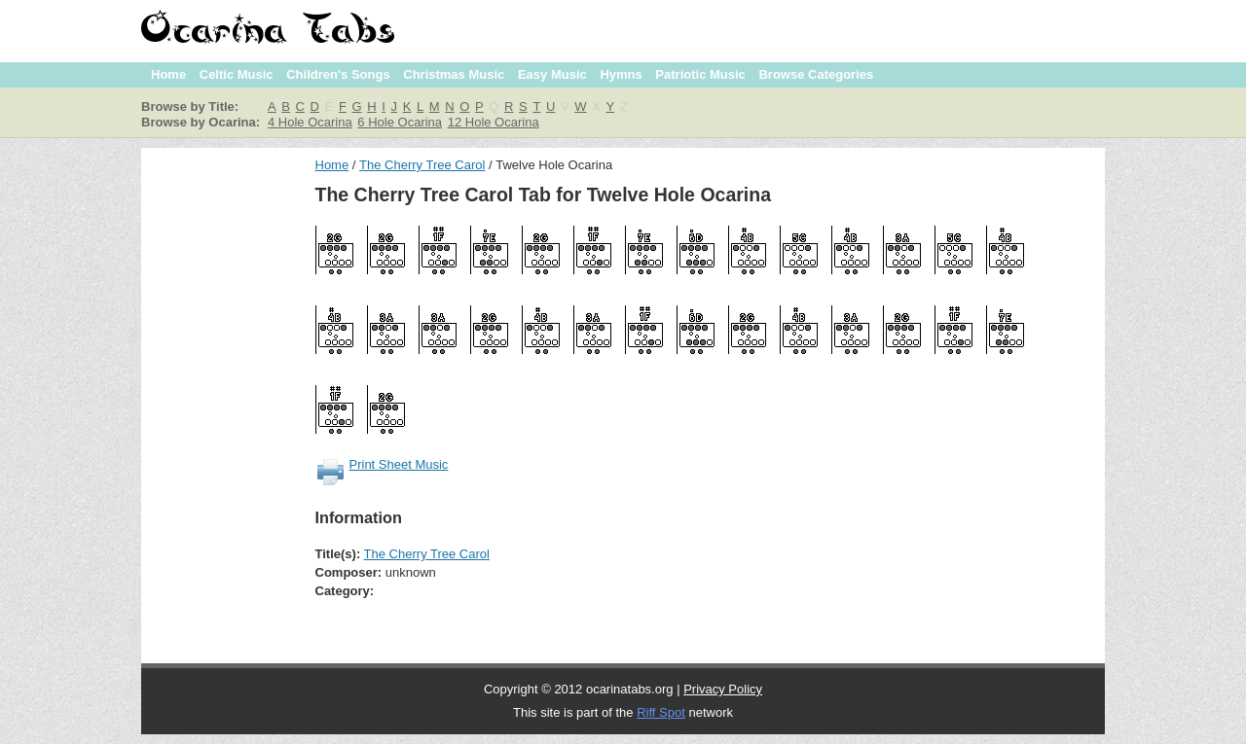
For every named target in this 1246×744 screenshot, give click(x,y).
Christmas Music (453, 74)
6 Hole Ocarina (399, 122)
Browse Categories (815, 74)
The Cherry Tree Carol (422, 165)
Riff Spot (661, 712)
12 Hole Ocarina (493, 122)
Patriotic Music (700, 74)
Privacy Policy (722, 689)
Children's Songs (337, 74)
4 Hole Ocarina (310, 122)
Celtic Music (237, 74)
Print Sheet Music (399, 464)
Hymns (620, 74)
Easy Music (552, 74)
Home (168, 74)
